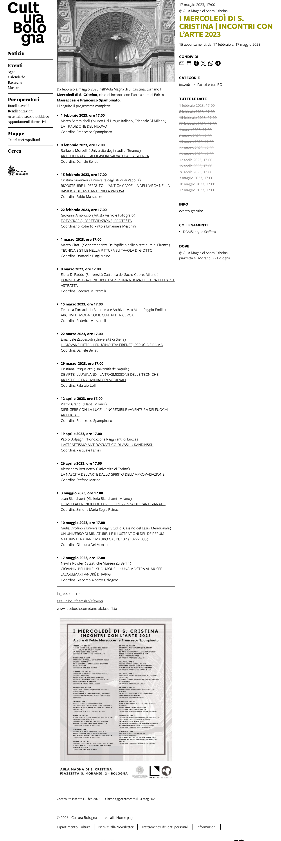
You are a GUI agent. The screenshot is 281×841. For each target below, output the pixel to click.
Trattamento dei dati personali (165, 826)
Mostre (13, 87)
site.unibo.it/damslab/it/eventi (80, 600)
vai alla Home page (119, 817)
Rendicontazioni (21, 110)
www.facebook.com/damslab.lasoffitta (87, 608)
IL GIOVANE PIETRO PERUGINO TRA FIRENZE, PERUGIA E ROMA (112, 344)
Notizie (16, 52)
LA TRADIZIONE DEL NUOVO (84, 126)
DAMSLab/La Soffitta (199, 231)
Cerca (14, 150)
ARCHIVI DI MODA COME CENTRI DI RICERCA (97, 315)
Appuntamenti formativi (27, 121)
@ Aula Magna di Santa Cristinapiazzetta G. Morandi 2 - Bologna (204, 255)
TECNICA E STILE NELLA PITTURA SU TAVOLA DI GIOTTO (107, 250)
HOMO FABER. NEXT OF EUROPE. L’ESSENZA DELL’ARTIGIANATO (113, 503)
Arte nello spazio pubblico (28, 116)
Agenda (13, 71)
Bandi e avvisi (18, 105)
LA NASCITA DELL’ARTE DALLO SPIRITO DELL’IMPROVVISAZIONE (112, 474)
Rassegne (15, 82)
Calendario (16, 76)
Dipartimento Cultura (73, 826)
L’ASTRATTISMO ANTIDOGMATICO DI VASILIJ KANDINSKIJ (107, 444)
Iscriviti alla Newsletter (115, 826)
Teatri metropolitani (24, 139)
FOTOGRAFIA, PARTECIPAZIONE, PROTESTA (96, 220)
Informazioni (206, 826)
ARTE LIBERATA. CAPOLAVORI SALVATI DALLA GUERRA (105, 155)
